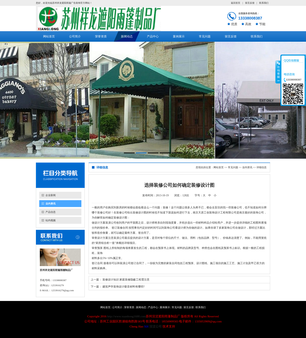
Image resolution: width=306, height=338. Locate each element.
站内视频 (50, 220)
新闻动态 (127, 36)
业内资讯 (50, 203)
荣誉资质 (101, 36)
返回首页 (235, 3)
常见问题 (205, 36)
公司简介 (75, 36)
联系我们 (264, 3)
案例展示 (179, 36)
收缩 (278, 71)
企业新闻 (50, 195)
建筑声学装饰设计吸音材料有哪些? (123, 286)
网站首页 (49, 36)
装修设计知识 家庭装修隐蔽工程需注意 (126, 279)
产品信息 (50, 212)
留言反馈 (249, 3)
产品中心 (153, 36)
